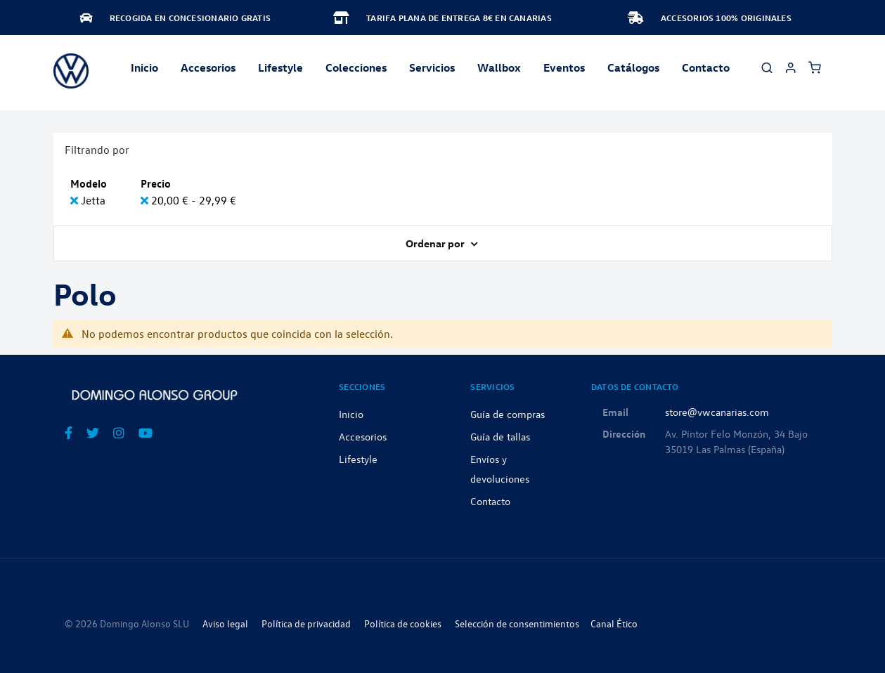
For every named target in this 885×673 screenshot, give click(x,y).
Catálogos (633, 67)
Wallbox (499, 67)
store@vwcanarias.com (717, 411)
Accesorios (363, 436)
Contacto (706, 67)
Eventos (564, 67)
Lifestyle (280, 67)
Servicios (432, 67)
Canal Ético (614, 623)
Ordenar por (436, 243)
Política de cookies (402, 623)
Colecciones (356, 67)
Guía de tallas (500, 436)
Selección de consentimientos (517, 623)
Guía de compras (507, 413)
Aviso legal (225, 623)
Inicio (144, 67)
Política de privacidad (306, 623)
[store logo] (71, 71)
